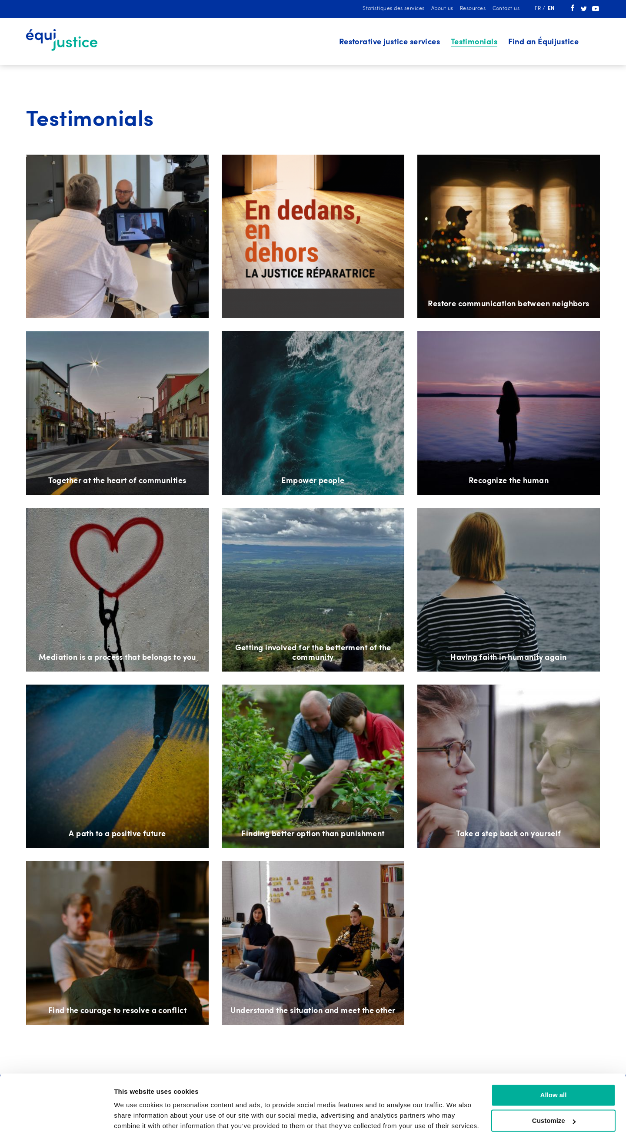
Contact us (506, 8)
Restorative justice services (389, 42)
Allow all (553, 1060)
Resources (473, 8)
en (551, 8)
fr (538, 8)
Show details (134, 1115)
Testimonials (474, 42)
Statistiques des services (393, 8)
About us (442, 8)
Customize (554, 1085)
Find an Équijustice (543, 42)
